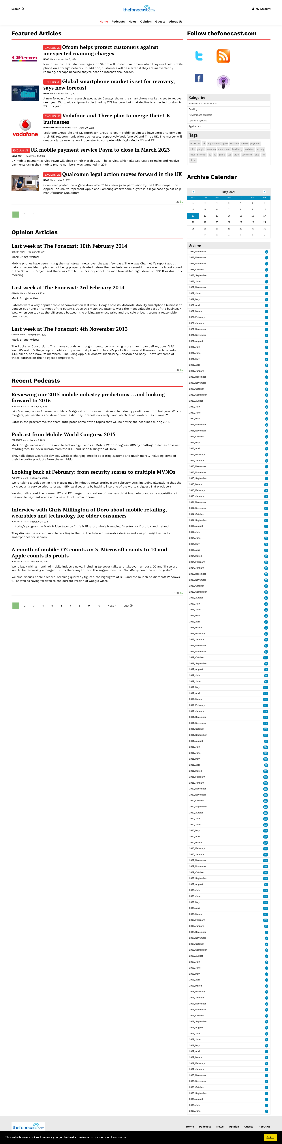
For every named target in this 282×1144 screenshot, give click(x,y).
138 (265, 777)
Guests (160, 21)
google (200, 149)
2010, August (196, 812)
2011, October (196, 729)
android (245, 143)
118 (265, 789)
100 (265, 694)
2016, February (197, 454)
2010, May (194, 830)
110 (265, 699)
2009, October (196, 872)
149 (265, 873)
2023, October (196, 269)
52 (266, 544)
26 (266, 497)
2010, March (195, 842)
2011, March (195, 771)
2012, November (197, 651)
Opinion (146, 21)
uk (204, 143)
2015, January (196, 496)
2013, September (198, 592)
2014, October (196, 514)
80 (266, 682)
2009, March (195, 914)
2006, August (196, 1099)
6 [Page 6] (61, 605)
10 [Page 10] (98, 605)
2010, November (197, 794)
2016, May (194, 442)
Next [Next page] (111, 605)
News (133, 21)
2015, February (197, 490)
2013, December (197, 574)
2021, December (197, 329)
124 (265, 747)
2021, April (194, 365)
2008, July (194, 962)
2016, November (197, 430)
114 (265, 831)
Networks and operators (57, 128)
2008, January (196, 997)
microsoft (201, 154)
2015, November (197, 472)
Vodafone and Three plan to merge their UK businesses (106, 118)
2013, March (195, 627)
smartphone (224, 149)
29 (266, 926)
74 (266, 622)
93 (266, 885)
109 (265, 723)
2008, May (194, 974)
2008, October (196, 944)
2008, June (194, 968)
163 (265, 914)
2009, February (197, 920)
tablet (236, 154)
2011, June (194, 753)
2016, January (196, 460)
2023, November (197, 263)
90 (266, 741)
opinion (195, 143)
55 (266, 550)
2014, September (198, 520)
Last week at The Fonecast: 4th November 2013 (70, 329)
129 (265, 712)
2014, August (196, 526)
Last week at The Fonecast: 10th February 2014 (69, 246)
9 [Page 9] (89, 605)
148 (265, 879)
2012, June (194, 681)
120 (265, 753)
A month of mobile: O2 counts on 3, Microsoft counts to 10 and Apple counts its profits (89, 552)
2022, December (197, 287)
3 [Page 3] (34, 214)
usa (229, 154)
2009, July (194, 890)
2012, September (198, 663)
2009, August (196, 884)
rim (263, 154)
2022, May (194, 299)
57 (266, 598)
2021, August (196, 341)
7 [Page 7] (70, 605)
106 (265, 717)
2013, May (194, 615)
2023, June (194, 281)
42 (266, 521)
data (257, 154)
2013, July (194, 603)
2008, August (196, 956)
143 (265, 855)
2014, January (196, 568)
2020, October (196, 389)
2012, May (194, 687)
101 (265, 771)
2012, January (196, 711)
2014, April (194, 550)
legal (192, 154)
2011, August (196, 741)
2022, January (196, 323)
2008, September (198, 950)
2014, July (194, 532)
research (234, 143)
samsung (211, 149)
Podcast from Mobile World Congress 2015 (64, 434)
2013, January (196, 639)
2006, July (194, 1105)
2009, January (196, 926)
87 (266, 652)
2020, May (194, 418)
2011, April (194, 765)
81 (266, 646)
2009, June (194, 896)
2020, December (197, 377)
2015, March (195, 484)
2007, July (194, 1033)
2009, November (197, 866)
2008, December (197, 932)
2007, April (194, 1051)
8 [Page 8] (79, 605)
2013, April (194, 621)
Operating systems (198, 120)
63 (266, 556)
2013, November (197, 580)
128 (265, 825)
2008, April (194, 979)
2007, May (194, 1045)
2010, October (196, 800)
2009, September (198, 878)
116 (265, 783)
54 (266, 514)
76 (266, 592)
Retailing (193, 109)
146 (265, 867)
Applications (195, 126)
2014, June (194, 538)
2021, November (197, 335)
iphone (222, 154)
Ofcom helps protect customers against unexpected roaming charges (100, 50)
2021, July (194, 347)
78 (266, 562)
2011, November (197, 723)
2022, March (195, 311)
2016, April (194, 448)
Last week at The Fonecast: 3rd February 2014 (68, 287)
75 (266, 604)
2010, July (194, 818)
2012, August (196, 669)
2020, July (194, 406)
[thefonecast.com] (139, 8)
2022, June (194, 293)
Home (103, 21)
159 (265, 890)
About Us (176, 21)
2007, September (198, 1021)
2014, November (197, 508)
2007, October (196, 1015)
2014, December (197, 502)
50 (266, 538)
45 (266, 508)
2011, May (194, 759)
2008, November (197, 938)
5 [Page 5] (52, 605)
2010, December (197, 788)
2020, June (194, 412)
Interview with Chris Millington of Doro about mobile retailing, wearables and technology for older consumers (89, 513)
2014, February (197, 562)
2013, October (196, 586)
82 (266, 765)
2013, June (194, 609)
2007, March (195, 1057)
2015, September (198, 478)
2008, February (197, 991)
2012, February (197, 705)
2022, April (194, 305)
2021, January (196, 371)
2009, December (197, 860)
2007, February (197, 1063)
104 (265, 843)
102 (265, 658)
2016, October (196, 436)
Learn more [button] (118, 1137)
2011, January (196, 783)
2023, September (198, 275)
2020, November (197, 383)
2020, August (196, 401)
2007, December (197, 1003)
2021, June (194, 353)
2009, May (194, 902)
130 (265, 729)
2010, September (198, 806)
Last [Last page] (126, 605)
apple (225, 143)
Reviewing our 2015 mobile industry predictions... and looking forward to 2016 (88, 397)
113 (265, 705)
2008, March (195, 985)
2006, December (197, 1075)
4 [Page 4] (43, 605)
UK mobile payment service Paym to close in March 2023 (91, 150)
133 (265, 688)
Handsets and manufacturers (203, 103)
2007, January (196, 1069)
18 (266, 491)
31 (266, 526)
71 (266, 586)
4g (215, 154)
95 (266, 640)
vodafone (249, 149)
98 (266, 664)
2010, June (194, 824)
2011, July (194, 747)
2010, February (197, 848)
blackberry (237, 149)
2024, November (197, 251)
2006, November (197, 1081)
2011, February (197, 777)
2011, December (197, 717)
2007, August (196, 1027)
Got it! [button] (270, 1137)
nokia (192, 149)
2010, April (194, 836)
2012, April (194, 693)
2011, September (198, 735)
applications (214, 143)
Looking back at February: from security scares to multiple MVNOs (93, 472)
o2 (210, 154)
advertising (247, 154)
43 (266, 532)
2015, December (197, 466)
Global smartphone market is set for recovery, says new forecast (109, 84)
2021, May (194, 359)
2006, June (194, 1111)
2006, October (196, 1087)
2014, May (194, 544)
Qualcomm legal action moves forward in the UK (112, 174)
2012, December (197, 645)
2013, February (197, 633)
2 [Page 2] (24, 214)
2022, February (197, 317)
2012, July (194, 675)
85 (266, 568)
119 (265, 735)
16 (266, 485)
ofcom (193, 160)
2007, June (194, 1039)
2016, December (197, 424)
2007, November (197, 1009)
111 (265, 813)
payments (255, 143)
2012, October (196, 657)
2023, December (197, 257)
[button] (19, 8)
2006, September (198, 1093)
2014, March (195, 556)
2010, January (196, 854)
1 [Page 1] (15, 214)
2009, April (194, 908)
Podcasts (118, 21)
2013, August (196, 597)
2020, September (198, 395)
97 (266, 634)
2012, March (195, 699)
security (260, 149)
